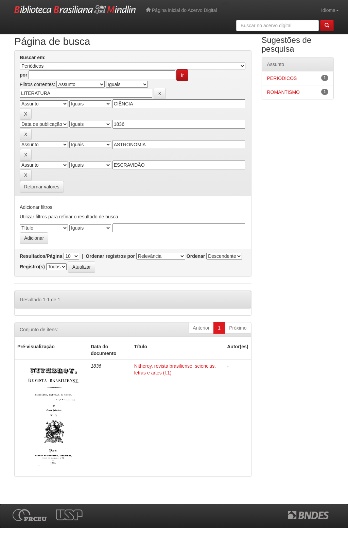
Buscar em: (33, 57)
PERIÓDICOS (282, 78)
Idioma (330, 10)
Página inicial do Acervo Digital (181, 10)
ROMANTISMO (283, 92)
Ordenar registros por (110, 256)
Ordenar (196, 256)
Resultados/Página (41, 256)
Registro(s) (32, 266)
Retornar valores (41, 186)
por (24, 75)
